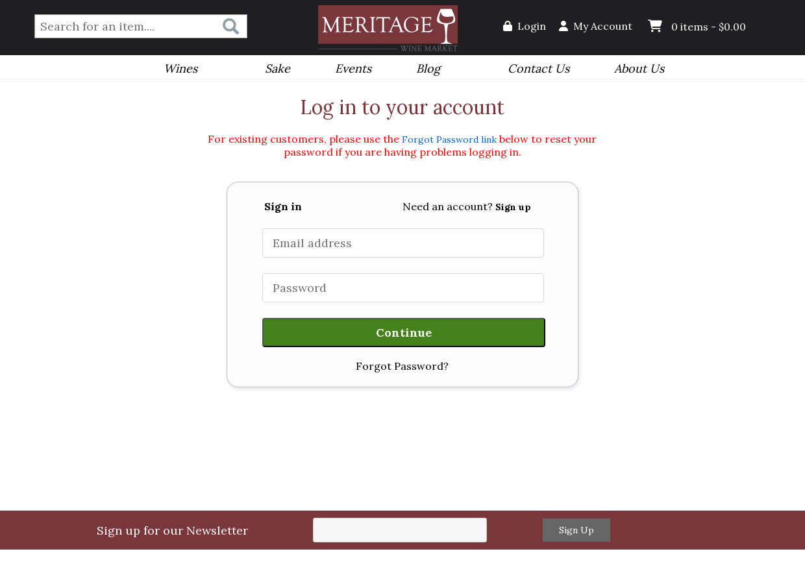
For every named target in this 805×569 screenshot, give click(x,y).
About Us (635, 70)
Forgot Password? (402, 365)
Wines (176, 70)
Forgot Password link (449, 139)
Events (349, 70)
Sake (277, 68)
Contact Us (538, 68)
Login (524, 25)
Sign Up (576, 530)
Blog (424, 70)
